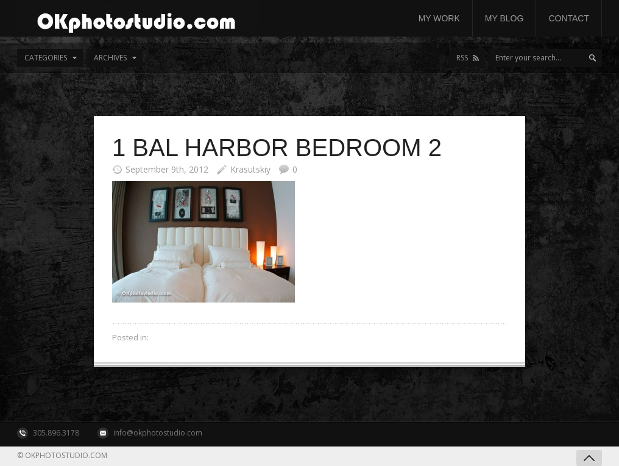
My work (439, 18)
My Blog (504, 18)
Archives (110, 57)
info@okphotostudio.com (157, 433)
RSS (462, 57)
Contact (568, 18)
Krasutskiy (250, 169)
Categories (45, 57)
